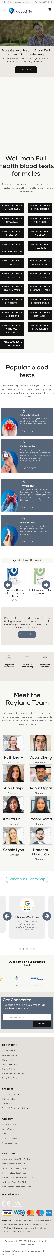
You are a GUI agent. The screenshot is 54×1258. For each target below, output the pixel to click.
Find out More (27, 634)
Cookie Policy (8, 1104)
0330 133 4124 (45, 2)
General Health (9, 1065)
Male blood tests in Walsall (12, 220)
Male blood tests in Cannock (40, 220)
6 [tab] (30, 985)
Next (46, 584)
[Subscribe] (42, 1024)
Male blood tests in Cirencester (12, 276)
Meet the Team (9, 1125)
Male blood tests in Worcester (40, 327)
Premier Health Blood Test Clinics (18, 1178)
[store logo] (20, 11)
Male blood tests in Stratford (12, 263)
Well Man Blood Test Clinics (15, 1182)
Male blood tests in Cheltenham (12, 344)
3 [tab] (27, 949)
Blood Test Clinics (10, 1078)
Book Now (26, 70)
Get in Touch (8, 1129)
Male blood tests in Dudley (40, 233)
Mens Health (8, 1060)
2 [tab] (23, 949)
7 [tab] (34, 985)
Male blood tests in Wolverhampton (12, 248)
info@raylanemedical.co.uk (18, 2)
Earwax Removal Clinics (13, 1074)
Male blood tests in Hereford (12, 314)
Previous (8, 584)
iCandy (26, 1232)
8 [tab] (37, 985)
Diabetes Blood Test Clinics (15, 1164)
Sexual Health (8, 1051)
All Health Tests (29, 560)
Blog (4, 1134)
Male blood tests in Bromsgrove (40, 301)
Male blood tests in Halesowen (12, 207)
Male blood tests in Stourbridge (40, 207)
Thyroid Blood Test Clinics (14, 1169)
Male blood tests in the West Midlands (12, 329)
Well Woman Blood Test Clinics (16, 1187)
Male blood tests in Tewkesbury (40, 263)
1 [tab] (20, 949)
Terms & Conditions (11, 1095)
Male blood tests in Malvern (40, 314)
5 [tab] (34, 949)
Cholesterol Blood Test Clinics (16, 1159)
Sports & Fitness (10, 1069)
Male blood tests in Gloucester (12, 288)
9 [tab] (41, 985)
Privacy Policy (8, 1099)
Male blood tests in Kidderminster (40, 288)
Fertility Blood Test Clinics (14, 1173)
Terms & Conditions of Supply (16, 1108)
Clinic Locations (9, 1139)
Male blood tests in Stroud (40, 276)
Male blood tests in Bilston (12, 233)
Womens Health (9, 1056)
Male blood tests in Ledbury (40, 246)
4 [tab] (30, 949)
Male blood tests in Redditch (12, 301)
